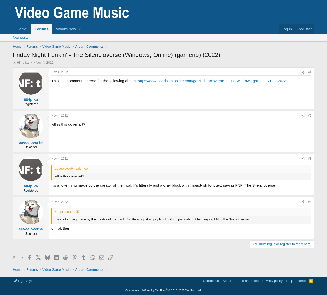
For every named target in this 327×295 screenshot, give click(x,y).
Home (22, 29)
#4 (309, 202)
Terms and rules (247, 281)
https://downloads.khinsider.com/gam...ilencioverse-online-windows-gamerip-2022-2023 (212, 81)
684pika (23, 62)
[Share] (303, 72)
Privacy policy (272, 281)
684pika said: (64, 212)
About (227, 281)
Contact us (211, 281)
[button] (80, 29)
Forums (41, 29)
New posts (20, 37)
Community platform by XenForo (163, 290)
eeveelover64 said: (69, 168)
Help (289, 281)
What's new (66, 29)
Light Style (23, 281)
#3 (309, 159)
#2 (309, 115)
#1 (309, 72)
